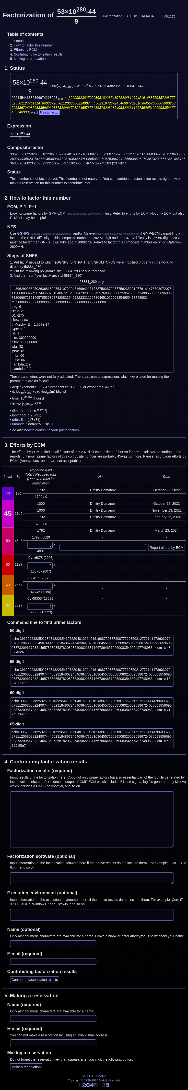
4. (45, 761)
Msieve (89, 233)
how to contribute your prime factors (51, 430)
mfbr (15, 420)
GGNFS (23, 233)
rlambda (18, 424)
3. (24, 445)
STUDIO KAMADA (140, 16)
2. (37, 198)
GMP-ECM (57, 213)
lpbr (15, 415)
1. (14, 68)
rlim (15, 411)
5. (31, 995)
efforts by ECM (137, 213)
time (15, 398)
